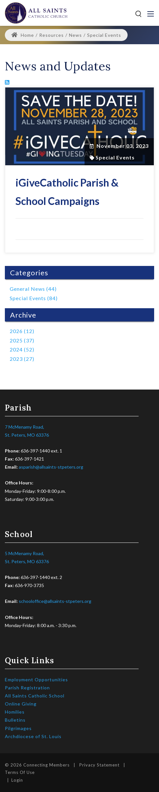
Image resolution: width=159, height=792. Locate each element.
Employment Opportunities (36, 679)
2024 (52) (22, 349)
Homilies (15, 712)
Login (17, 780)
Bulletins (15, 720)
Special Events (115, 157)
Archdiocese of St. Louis (33, 736)
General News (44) (33, 289)
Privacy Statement (99, 764)
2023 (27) (22, 359)
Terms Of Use (20, 772)
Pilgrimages (18, 728)
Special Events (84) (34, 298)
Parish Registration (27, 687)
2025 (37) (22, 340)
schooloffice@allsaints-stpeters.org (55, 601)
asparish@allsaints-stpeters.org (51, 467)
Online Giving (21, 703)
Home (22, 35)
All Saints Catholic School (34, 695)
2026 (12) (22, 331)
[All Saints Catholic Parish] (36, 12)
